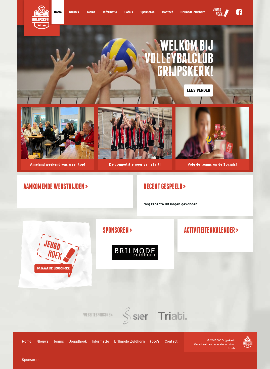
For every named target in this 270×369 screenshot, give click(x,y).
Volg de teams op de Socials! (212, 164)
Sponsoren (148, 12)
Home (58, 12)
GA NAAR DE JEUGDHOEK (53, 268)
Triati (231, 348)
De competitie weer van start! (135, 164)
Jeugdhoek (78, 341)
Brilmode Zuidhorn (193, 12)
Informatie (110, 12)
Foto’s (128, 12)
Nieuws (74, 12)
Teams (90, 12)
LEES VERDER (198, 90)
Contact (167, 12)
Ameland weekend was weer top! (57, 164)
